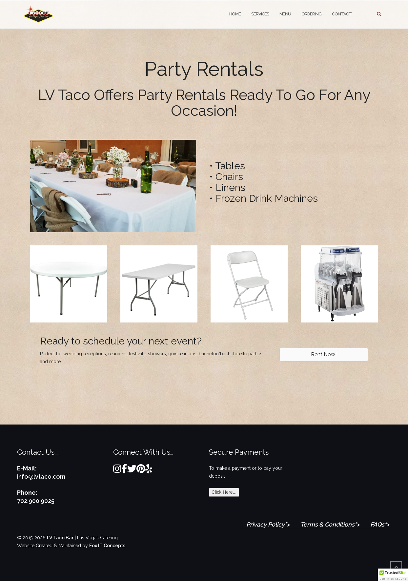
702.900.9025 (35, 500)
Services (260, 13)
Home (235, 13)
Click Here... (224, 492)
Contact (342, 13)
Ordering (311, 13)
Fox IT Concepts (107, 545)
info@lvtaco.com (41, 476)
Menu (285, 13)
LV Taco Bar (60, 537)
